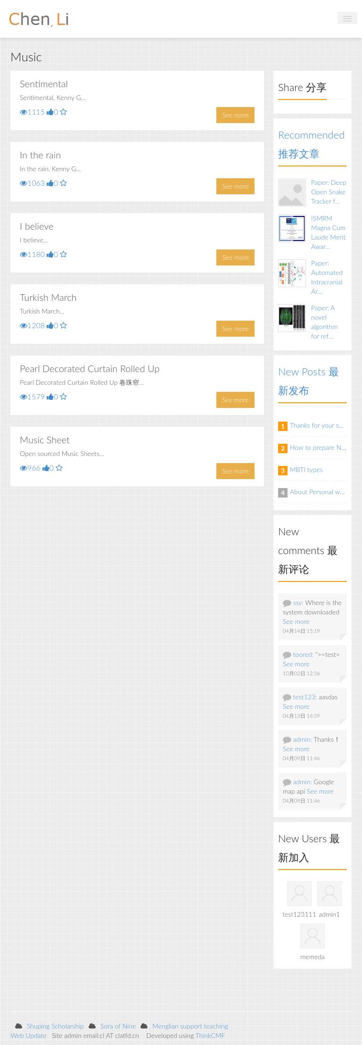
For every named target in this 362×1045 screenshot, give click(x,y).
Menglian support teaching (190, 1026)
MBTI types (306, 469)
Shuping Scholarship (55, 1026)
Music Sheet (45, 439)
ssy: (298, 602)
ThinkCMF (210, 1035)
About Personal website (323, 492)
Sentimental (44, 83)
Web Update (28, 1035)
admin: (302, 739)
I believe (36, 226)
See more (235, 115)
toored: (303, 654)
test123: (305, 697)
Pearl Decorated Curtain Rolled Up (89, 368)
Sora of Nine (118, 1026)
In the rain (40, 154)
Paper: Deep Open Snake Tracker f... (328, 191)
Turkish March (48, 297)
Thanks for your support (324, 425)
